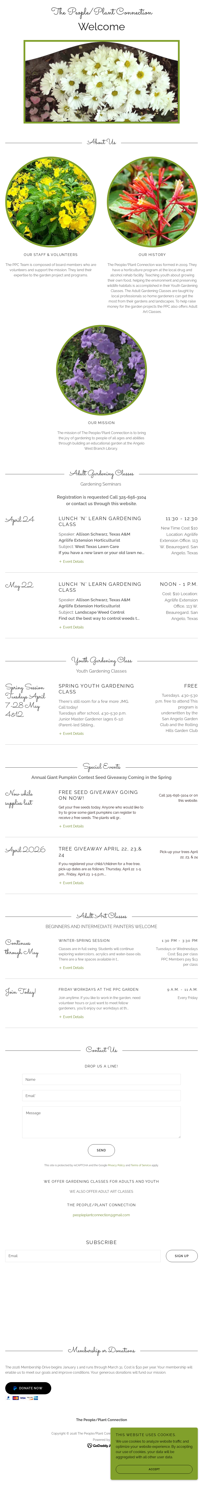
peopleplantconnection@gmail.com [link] (101, 1138)
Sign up (177, 1179)
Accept (138, 1469)
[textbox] (101, 1002)
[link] (101, 13)
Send (97, 1073)
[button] (71, 533)
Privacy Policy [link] (116, 1088)
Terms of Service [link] (141, 1088)
